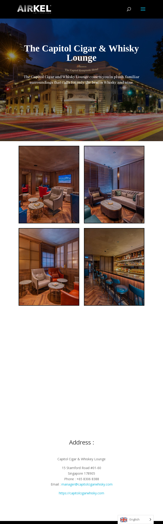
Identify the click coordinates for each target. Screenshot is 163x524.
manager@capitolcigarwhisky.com (87, 484)
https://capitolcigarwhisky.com (81, 493)
